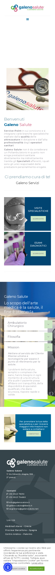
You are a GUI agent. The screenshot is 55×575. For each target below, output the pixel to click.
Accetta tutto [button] (36, 568)
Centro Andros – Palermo (18, 534)
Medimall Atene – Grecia (18, 526)
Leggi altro (37, 563)
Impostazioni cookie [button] (15, 568)
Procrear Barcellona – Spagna (21, 530)
